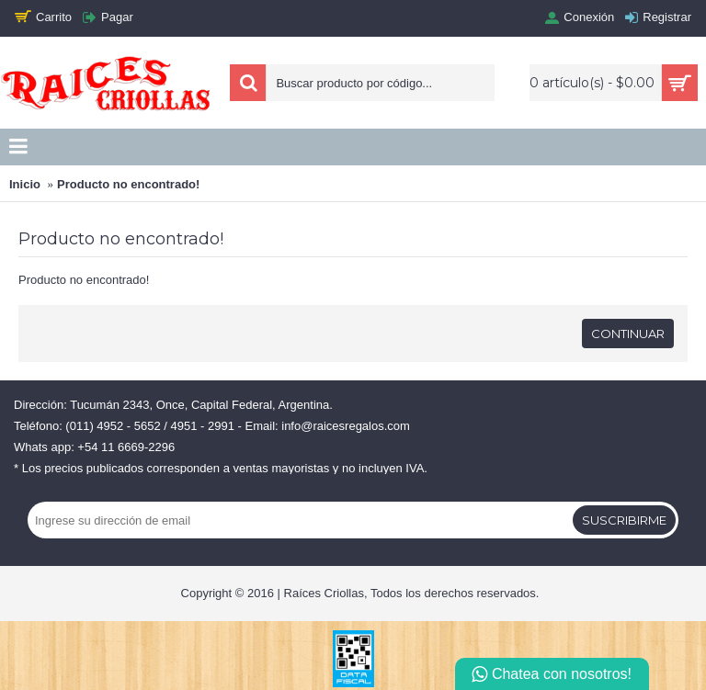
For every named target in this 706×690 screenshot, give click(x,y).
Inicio (24, 184)
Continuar (628, 333)
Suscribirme (624, 520)
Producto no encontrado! (128, 184)
